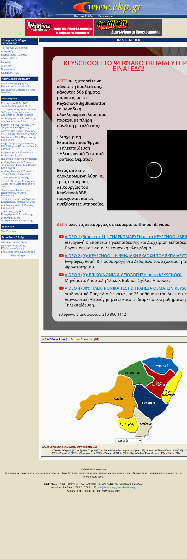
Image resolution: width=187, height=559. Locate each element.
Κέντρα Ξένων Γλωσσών (14, 55)
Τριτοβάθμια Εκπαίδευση (14, 47)
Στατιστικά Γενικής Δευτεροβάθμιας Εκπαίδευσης (17, 219)
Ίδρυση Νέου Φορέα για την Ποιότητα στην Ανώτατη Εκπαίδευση (15, 193)
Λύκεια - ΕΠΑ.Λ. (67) (116, 453)
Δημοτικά (6, 65)
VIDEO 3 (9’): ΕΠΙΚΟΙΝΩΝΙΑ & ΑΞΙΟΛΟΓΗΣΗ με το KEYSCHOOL (123, 274)
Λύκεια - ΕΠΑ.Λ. (9, 58)
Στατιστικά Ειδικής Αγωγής (15, 177)
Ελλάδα (50, 339)
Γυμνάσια (6, 62)
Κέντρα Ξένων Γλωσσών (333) (165, 450)
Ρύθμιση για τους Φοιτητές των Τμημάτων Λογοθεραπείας (17, 126)
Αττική (62, 339)
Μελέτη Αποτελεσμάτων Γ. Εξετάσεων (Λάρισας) (15, 247)
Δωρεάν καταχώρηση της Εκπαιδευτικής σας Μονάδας (16, 85)
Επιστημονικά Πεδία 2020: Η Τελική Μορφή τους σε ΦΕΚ (16, 104)
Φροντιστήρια (8, 51)
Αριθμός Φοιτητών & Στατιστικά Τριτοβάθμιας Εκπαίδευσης (17, 172)
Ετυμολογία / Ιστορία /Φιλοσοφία (18, 252)
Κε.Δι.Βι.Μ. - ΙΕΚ (10, 72)
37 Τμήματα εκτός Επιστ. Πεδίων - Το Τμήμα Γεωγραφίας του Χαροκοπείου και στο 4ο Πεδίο (19, 112)
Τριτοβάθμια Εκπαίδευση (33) (147, 453)
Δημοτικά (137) (68, 453)
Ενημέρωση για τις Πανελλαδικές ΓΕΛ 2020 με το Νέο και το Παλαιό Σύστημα (19, 146)
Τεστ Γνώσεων (8, 231)
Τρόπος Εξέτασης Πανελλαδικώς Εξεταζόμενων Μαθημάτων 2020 (18, 200)
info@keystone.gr (107, 487)
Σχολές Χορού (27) (90, 450)
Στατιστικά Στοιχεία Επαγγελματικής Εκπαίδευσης (17, 213)
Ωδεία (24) (173, 453)
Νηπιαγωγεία (8, 69)
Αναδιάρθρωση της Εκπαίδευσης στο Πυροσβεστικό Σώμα (18, 119)
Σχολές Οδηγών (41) (65, 450)
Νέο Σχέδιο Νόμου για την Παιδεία (19, 158)
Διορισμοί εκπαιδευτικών (14, 242)
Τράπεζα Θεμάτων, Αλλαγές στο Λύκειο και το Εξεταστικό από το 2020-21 (18, 184)
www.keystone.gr (126, 487)
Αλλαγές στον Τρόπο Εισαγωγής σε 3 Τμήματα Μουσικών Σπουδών (19, 132)
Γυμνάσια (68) (112, 450)
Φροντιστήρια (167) (134, 450)
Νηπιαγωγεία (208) (90, 453)
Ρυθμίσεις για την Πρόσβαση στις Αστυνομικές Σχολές (18, 153)
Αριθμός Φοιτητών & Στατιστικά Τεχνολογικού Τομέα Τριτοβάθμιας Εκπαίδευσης (19, 165)
